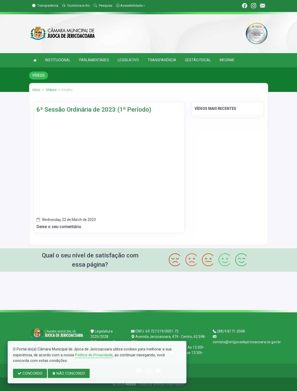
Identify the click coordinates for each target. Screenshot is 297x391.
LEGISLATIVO (128, 60)
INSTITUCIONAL (57, 60)
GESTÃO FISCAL (198, 60)
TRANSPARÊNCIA (162, 60)
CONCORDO (30, 373)
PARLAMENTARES (94, 60)
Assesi (130, 384)
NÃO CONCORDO (68, 373)
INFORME (227, 60)
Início (36, 90)
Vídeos (50, 90)
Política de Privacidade (94, 355)
